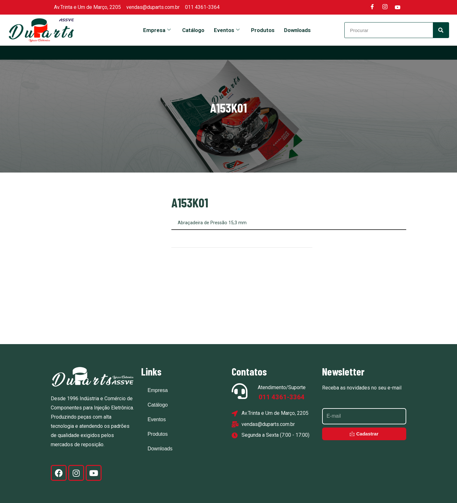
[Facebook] (372, 7)
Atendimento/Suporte (282, 387)
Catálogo (193, 30)
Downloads (297, 30)
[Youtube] (397, 7)
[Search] (441, 30)
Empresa (157, 30)
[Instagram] (385, 7)
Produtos (263, 30)
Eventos (227, 30)
